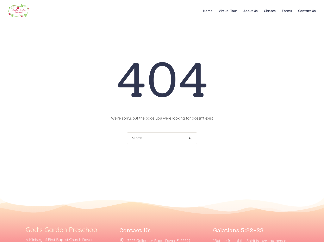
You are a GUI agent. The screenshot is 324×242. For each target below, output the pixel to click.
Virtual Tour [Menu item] (228, 11)
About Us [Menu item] (250, 11)
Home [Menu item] (207, 11)
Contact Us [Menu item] (307, 11)
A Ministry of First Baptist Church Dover (59, 239)
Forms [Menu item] (287, 11)
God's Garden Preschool (62, 230)
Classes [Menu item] (270, 11)
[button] (312, 223)
